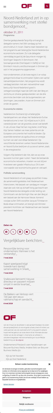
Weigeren (26, 397)
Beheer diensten (9, 384)
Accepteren (26, 391)
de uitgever (19, 340)
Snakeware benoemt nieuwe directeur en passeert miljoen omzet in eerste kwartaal (19, 281)
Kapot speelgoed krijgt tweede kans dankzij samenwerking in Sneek (16, 266)
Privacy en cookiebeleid (26, 410)
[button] (49, 364)
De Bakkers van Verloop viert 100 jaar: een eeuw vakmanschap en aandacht (18, 296)
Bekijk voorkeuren (26, 404)
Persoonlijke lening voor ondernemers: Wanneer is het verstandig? (19, 251)
